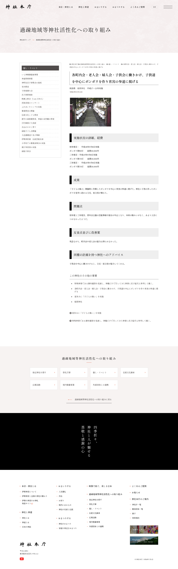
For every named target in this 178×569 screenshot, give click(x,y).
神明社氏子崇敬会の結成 (32, 82)
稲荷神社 (81, 88)
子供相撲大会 (27, 90)
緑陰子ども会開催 (29, 131)
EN (154, 7)
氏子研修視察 (27, 94)
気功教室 (25, 86)
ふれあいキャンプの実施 (32, 107)
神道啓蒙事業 (27, 78)
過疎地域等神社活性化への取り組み (48, 40)
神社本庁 (75, 64)
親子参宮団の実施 (29, 147)
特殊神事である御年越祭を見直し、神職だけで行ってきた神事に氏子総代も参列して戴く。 (114, 283)
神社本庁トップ (25, 40)
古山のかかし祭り (29, 127)
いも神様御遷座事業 (30, 74)
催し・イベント (114, 64)
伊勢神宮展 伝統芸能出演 (32, 139)
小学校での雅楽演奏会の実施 (33, 143)
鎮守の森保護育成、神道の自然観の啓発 (38, 119)
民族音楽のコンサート (31, 102)
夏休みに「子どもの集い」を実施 (89, 296)
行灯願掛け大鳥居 (29, 123)
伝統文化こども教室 (30, 115)
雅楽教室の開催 (28, 111)
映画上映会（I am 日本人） (33, 98)
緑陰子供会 (26, 151)
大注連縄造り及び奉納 (31, 135)
